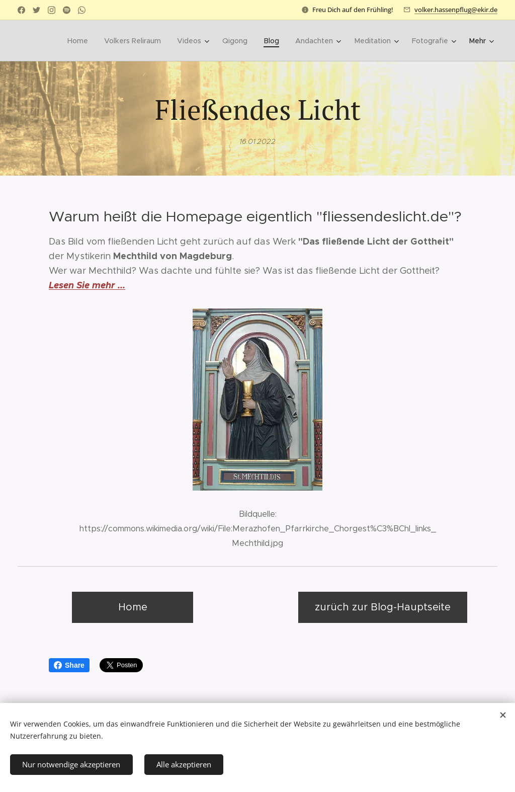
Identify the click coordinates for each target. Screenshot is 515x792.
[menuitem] (82, 40)
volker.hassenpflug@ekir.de (455, 9)
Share (69, 665)
